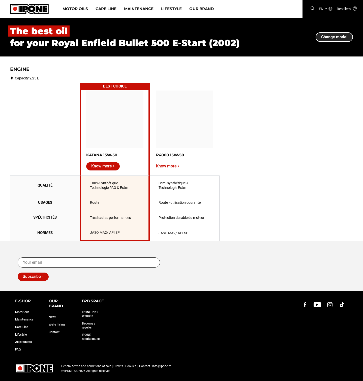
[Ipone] (29, 9)
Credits (118, 366)
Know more (101, 166)
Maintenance (139, 8)
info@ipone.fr (161, 366)
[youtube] (317, 305)
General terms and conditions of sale (86, 366)
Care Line (106, 8)
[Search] (313, 8)
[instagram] (330, 305)
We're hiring (57, 324)
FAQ (18, 349)
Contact (54, 332)
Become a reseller (89, 325)
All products (23, 342)
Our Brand (201, 8)
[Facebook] (305, 305)
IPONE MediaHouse (91, 337)
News (52, 317)
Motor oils (22, 312)
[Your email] (89, 262)
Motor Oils (75, 8)
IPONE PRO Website (90, 314)
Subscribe (32, 276)
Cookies (130, 366)
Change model (334, 37)
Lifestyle (171, 8)
